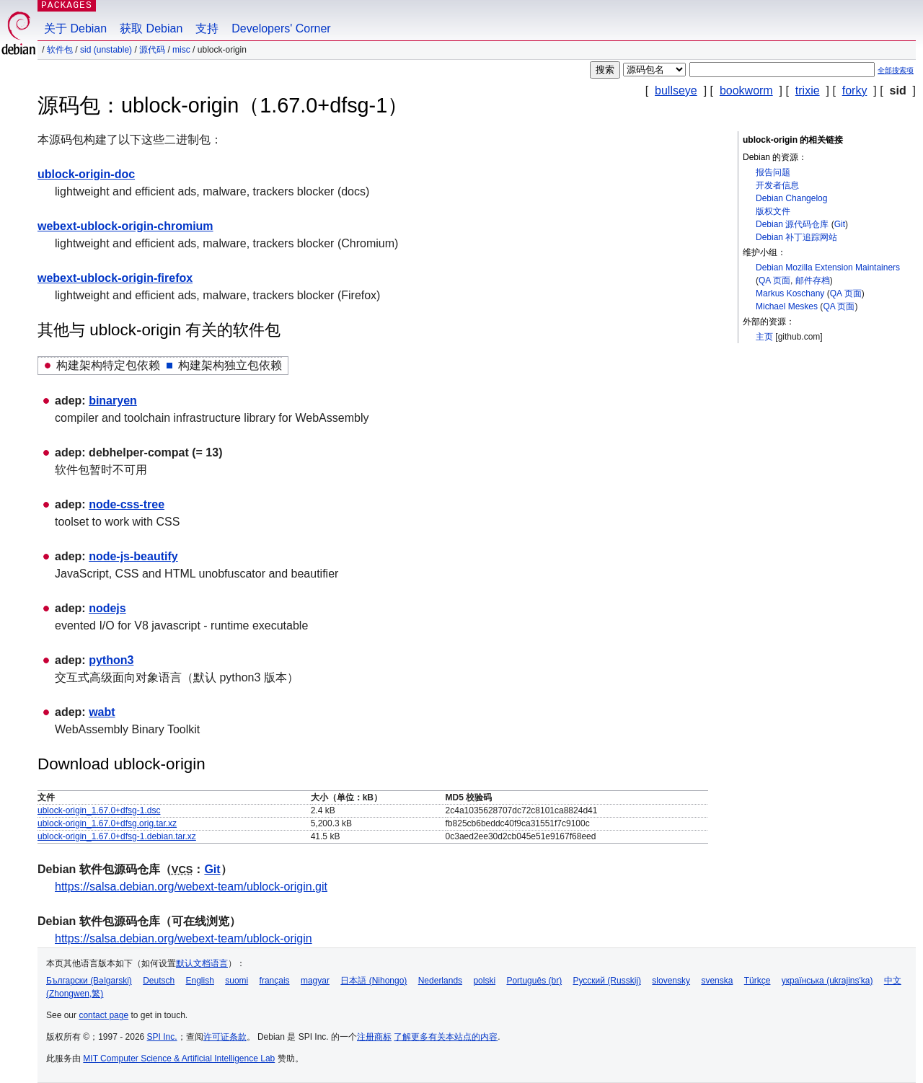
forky (854, 90)
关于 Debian (75, 28)
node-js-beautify (133, 556)
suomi (236, 981)
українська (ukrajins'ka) (827, 981)
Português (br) (534, 981)
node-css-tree (126, 504)
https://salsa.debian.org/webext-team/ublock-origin (183, 938)
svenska (717, 981)
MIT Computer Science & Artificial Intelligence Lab (179, 1058)
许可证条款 (225, 1037)
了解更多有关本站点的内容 (446, 1037)
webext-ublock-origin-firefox (115, 278)
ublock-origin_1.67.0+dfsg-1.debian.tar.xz (116, 836)
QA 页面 (774, 280)
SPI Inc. (162, 1037)
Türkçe (757, 981)
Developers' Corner (280, 28)
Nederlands (440, 981)
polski (484, 981)
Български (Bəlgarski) (89, 981)
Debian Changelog (791, 198)
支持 (206, 28)
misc (181, 50)
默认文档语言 (202, 963)
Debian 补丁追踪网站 (796, 237)
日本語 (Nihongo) (373, 981)
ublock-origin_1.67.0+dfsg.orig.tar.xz (107, 823)
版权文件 (773, 211)
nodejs (107, 608)
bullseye (676, 90)
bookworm (746, 90)
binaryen (113, 400)
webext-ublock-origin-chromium (125, 226)
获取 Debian (151, 28)
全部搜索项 (896, 70)
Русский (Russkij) (607, 981)
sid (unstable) (106, 50)
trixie (807, 90)
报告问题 (773, 172)
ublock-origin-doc (86, 174)
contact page (103, 1015)
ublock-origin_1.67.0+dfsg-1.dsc (98, 810)
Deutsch (159, 981)
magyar (315, 981)
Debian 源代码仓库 (792, 224)
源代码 (152, 50)
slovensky (671, 981)
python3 (111, 660)
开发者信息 (777, 185)
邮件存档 (812, 280)
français (275, 981)
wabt (102, 712)
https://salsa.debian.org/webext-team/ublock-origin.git (191, 886)
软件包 (60, 50)
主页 (764, 337)
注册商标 (374, 1037)
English (200, 981)
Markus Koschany (790, 293)
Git (839, 224)
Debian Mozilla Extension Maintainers (828, 267)
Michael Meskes (787, 306)
